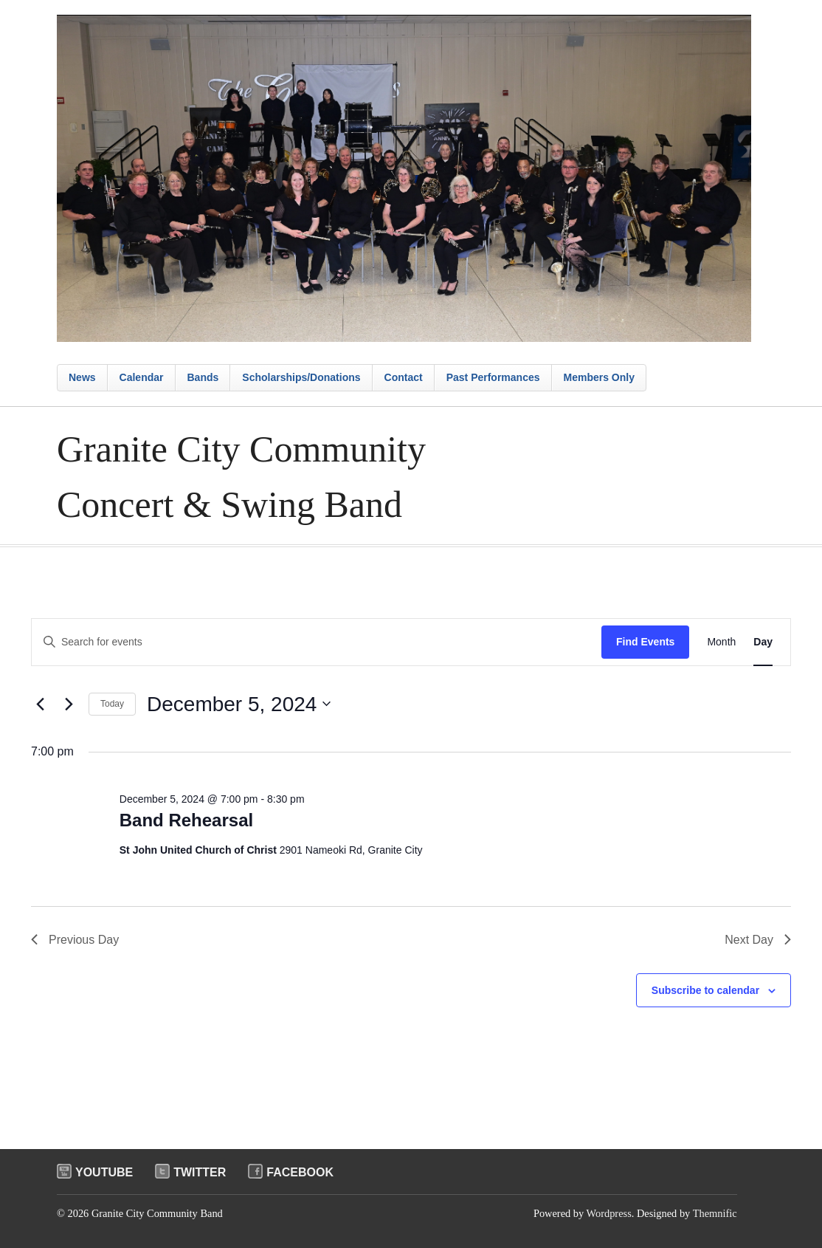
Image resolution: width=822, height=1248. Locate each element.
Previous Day (75, 939)
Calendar (142, 377)
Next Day (758, 939)
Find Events (645, 642)
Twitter (199, 1172)
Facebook (300, 1172)
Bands (203, 377)
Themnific (715, 1213)
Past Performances (493, 377)
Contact (403, 377)
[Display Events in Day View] (763, 642)
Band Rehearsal (186, 820)
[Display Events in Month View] (721, 642)
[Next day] (68, 704)
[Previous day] (40, 704)
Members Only (599, 377)
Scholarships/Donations (301, 377)
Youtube (104, 1172)
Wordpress (609, 1213)
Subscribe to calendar (705, 990)
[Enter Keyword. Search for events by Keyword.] (316, 642)
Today (112, 704)
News (82, 377)
